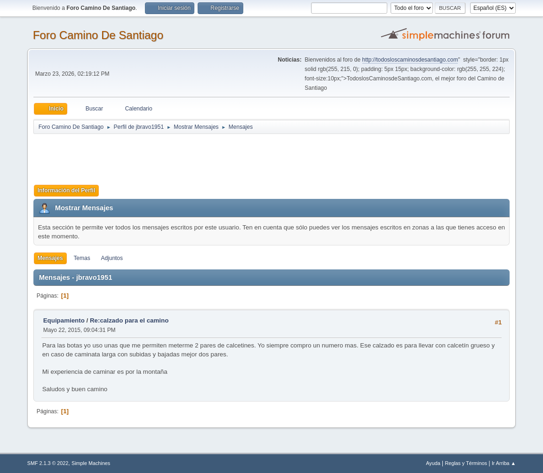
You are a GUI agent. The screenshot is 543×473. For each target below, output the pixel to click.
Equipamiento (64, 320)
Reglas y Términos (466, 463)
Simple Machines (91, 463)
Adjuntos (112, 258)
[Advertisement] (199, 156)
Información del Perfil (67, 190)
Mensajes (50, 258)
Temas (81, 258)
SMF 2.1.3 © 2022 (48, 463)
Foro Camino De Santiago (98, 35)
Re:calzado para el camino (129, 320)
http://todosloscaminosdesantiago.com (410, 59)
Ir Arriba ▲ (504, 463)
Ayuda (433, 463)
